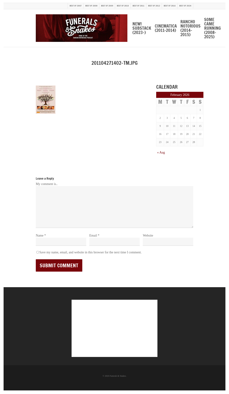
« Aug (161, 152)
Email (94, 235)
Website (148, 235)
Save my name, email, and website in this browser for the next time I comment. (90, 252)
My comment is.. (47, 184)
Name (41, 235)
